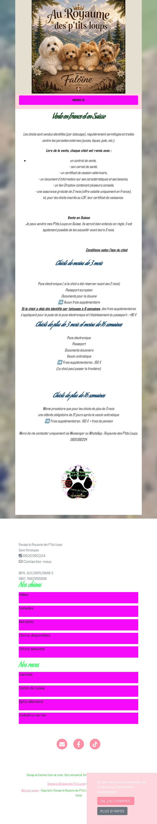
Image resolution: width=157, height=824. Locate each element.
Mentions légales (30, 790)
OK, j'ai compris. (115, 801)
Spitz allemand (31, 701)
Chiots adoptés (32, 649)
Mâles (23, 594)
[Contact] (62, 743)
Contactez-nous (35, 561)
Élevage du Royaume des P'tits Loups (66, 783)
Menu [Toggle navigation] (78, 100)
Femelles (26, 608)
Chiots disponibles (34, 635)
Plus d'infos (112, 811)
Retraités (26, 621)
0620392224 (34, 555)
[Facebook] (79, 743)
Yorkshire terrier (32, 715)
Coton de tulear (32, 688)
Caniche (26, 674)
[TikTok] (95, 743)
